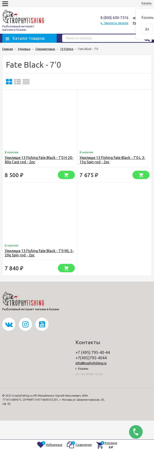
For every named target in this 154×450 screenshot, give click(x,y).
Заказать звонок (116, 23)
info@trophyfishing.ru (91, 363)
